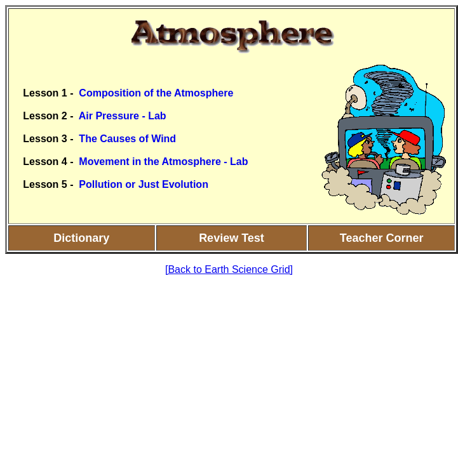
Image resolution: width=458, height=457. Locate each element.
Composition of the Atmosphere (156, 93)
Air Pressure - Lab (122, 115)
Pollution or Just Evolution (143, 184)
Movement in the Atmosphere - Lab (163, 161)
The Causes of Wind (127, 138)
